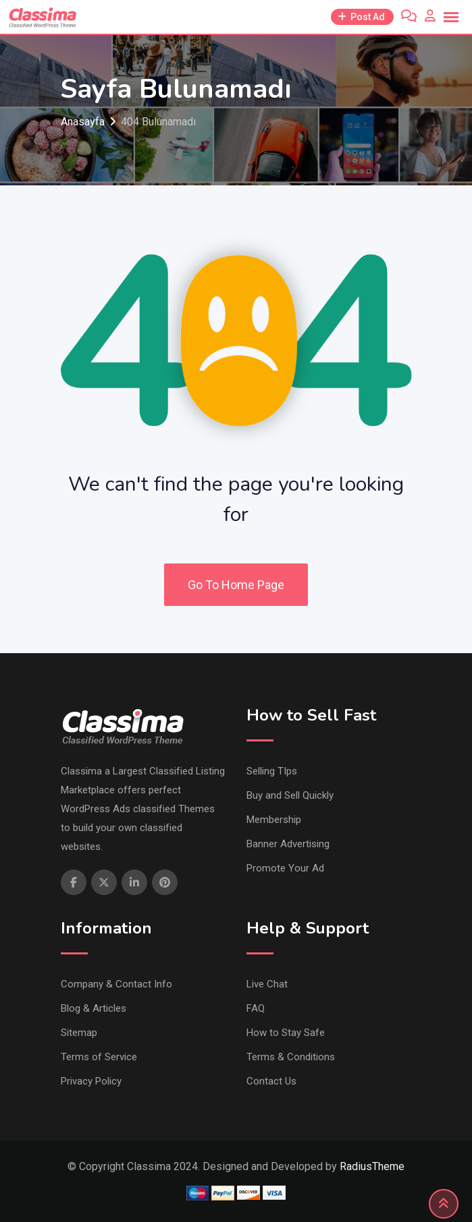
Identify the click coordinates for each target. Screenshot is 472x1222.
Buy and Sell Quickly (290, 795)
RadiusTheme (372, 1166)
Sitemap (79, 1033)
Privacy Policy (91, 1081)
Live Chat (267, 984)
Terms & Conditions (290, 1057)
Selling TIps (271, 771)
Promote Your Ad (285, 868)
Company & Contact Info (116, 984)
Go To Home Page (236, 585)
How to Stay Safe (285, 1033)
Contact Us (271, 1081)
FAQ (255, 1008)
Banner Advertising (288, 844)
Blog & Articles (93, 1008)
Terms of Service (99, 1057)
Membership (273, 820)
